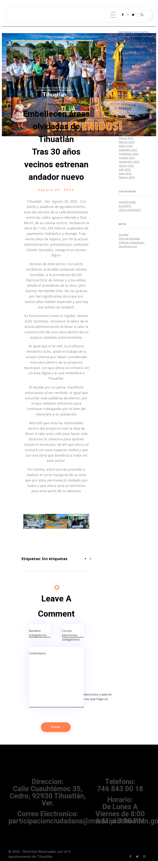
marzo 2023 (126, 138)
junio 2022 (125, 173)
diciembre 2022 (128, 150)
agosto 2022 (126, 165)
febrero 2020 (126, 177)
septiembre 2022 (129, 161)
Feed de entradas (129, 238)
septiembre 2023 (129, 126)
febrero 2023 (126, 142)
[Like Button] (85, 559)
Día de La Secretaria (131, 73)
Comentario (37, 653)
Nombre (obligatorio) (38, 633)
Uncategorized (130, 210)
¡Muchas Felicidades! (131, 68)
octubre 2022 (127, 157)
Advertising (127, 202)
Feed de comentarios (132, 242)
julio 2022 (125, 169)
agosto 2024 (126, 118)
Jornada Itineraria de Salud (135, 62)
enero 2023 (126, 146)
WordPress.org (128, 246)
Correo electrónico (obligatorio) (71, 635)
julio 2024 (125, 122)
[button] (27, 521)
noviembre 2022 (128, 154)
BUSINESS (125, 206)
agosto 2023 (126, 130)
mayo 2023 (125, 134)
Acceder (123, 234)
